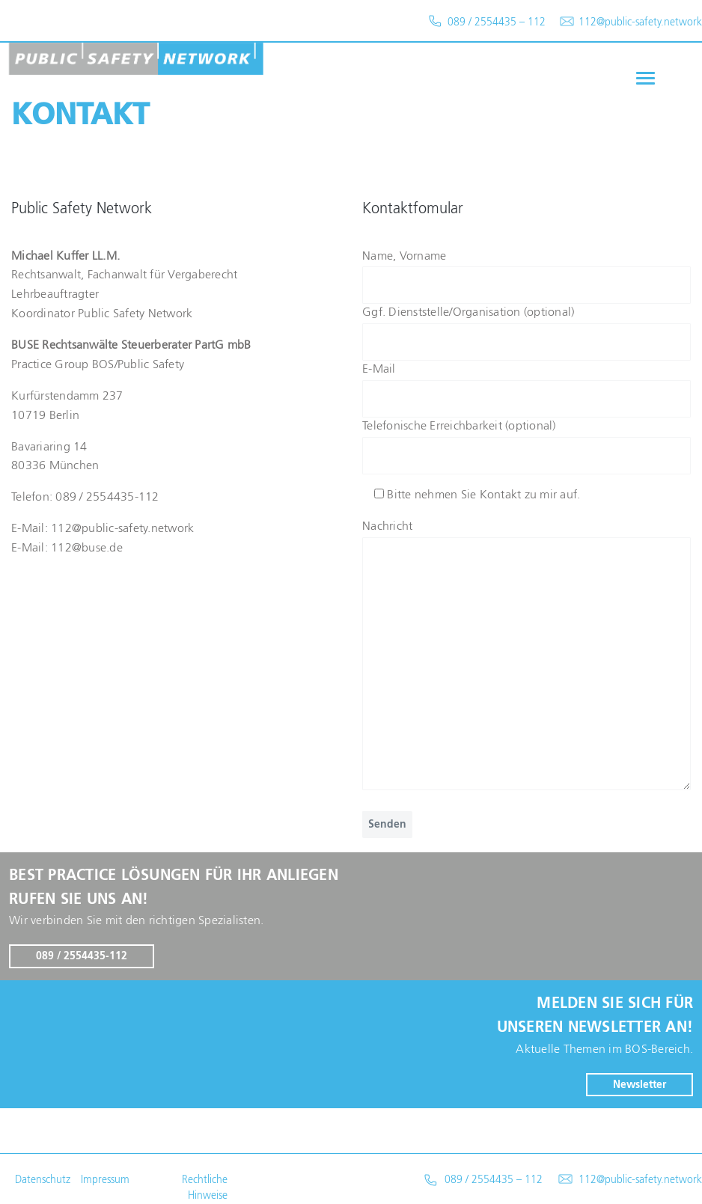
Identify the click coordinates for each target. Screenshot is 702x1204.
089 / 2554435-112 (81, 956)
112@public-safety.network (640, 1180)
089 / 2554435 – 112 (494, 1180)
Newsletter (639, 1085)
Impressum (105, 1180)
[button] (644, 77)
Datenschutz (42, 1180)
